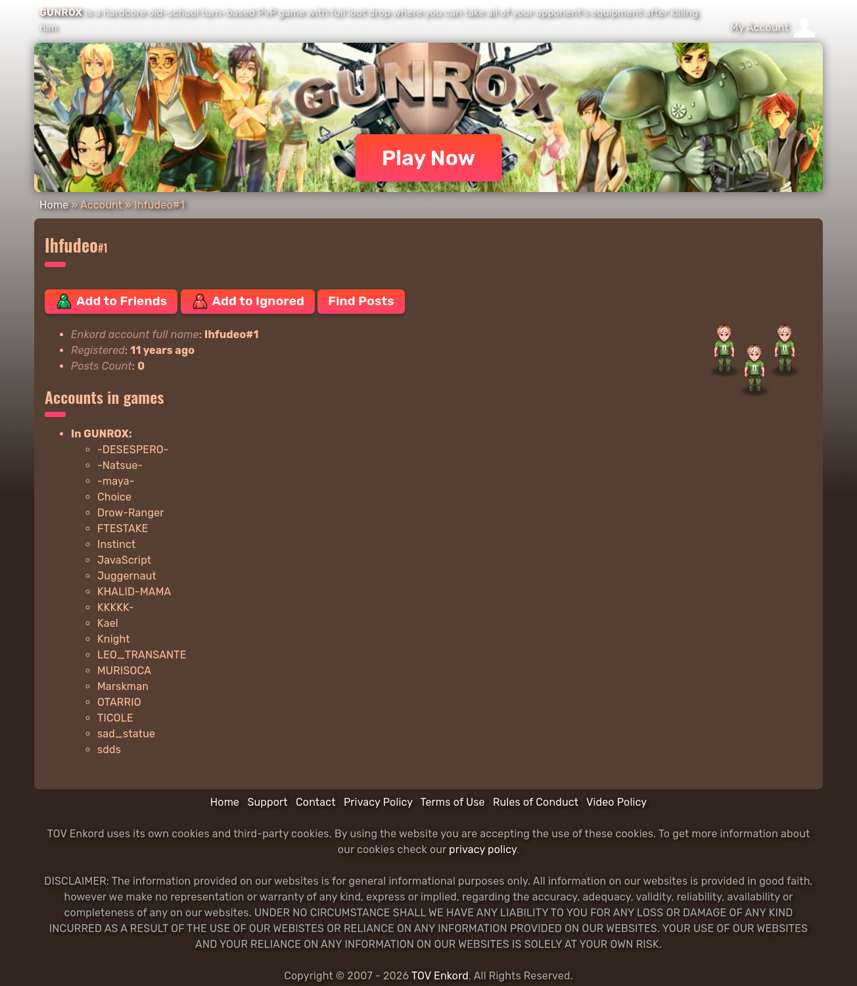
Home (53, 205)
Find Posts (361, 300)
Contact (316, 802)
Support (267, 802)
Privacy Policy (378, 802)
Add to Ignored (248, 301)
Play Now (429, 157)
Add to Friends (111, 301)
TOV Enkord (440, 976)
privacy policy (483, 849)
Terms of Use (453, 802)
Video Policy (616, 802)
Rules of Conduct (535, 802)
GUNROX (60, 12)
